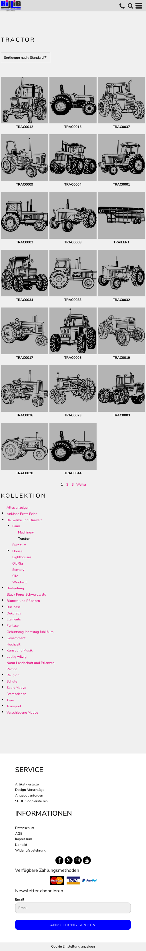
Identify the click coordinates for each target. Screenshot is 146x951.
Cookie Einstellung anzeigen (73, 946)
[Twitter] (69, 860)
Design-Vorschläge (29, 789)
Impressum (23, 839)
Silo (15, 576)
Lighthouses (21, 557)
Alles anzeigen (18, 507)
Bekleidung (15, 588)
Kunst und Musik (20, 650)
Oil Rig (17, 563)
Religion (13, 675)
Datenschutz (25, 828)
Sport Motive (16, 687)
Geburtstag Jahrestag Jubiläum (30, 632)
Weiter (81, 484)
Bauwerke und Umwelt (24, 520)
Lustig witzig (17, 656)
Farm (16, 526)
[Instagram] (78, 860)
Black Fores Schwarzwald (26, 594)
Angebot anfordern (29, 795)
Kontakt (21, 844)
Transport (14, 706)
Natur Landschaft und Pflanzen (31, 663)
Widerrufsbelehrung (30, 850)
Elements (14, 619)
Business (14, 607)
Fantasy (13, 625)
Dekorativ (14, 613)
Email (19, 899)
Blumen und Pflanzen (23, 600)
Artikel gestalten (28, 784)
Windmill (19, 582)
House (17, 551)
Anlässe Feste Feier (22, 514)
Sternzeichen (16, 694)
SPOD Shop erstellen (31, 801)
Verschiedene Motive (22, 712)
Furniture (19, 545)
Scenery (18, 569)
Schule (12, 681)
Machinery (26, 532)
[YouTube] (87, 860)
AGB (19, 833)
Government (16, 638)
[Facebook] (59, 860)
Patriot (12, 669)
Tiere (10, 700)
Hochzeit (13, 644)
